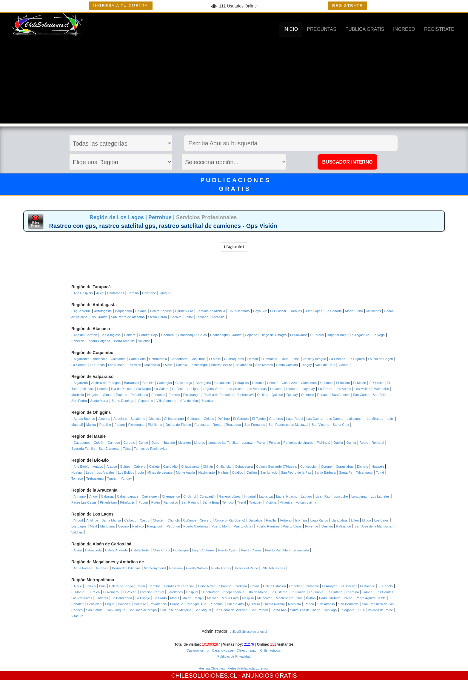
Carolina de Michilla (210, 311)
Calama (141, 311)
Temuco (228, 502)
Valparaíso (145, 400)
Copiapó (251, 335)
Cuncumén (309, 383)
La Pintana (334, 592)
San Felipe (380, 395)
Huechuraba (210, 592)
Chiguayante (190, 466)
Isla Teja (301, 520)
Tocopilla (218, 317)
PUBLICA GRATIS (364, 29)
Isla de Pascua (122, 389)
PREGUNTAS (321, 29)
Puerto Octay (243, 526)
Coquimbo (198, 359)
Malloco (212, 598)
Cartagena (203, 383)
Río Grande (98, 317)
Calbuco (130, 520)
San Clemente (109, 448)
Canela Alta (137, 359)
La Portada (334, 311)
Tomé (380, 472)
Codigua (241, 586)
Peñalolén (94, 604)
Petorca (174, 395)
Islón (295, 359)
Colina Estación (274, 586)
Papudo (121, 395)
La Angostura (359, 335)
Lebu (89, 472)
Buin (102, 586)
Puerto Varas (292, 526)
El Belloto (343, 383)
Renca (309, 604)
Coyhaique (181, 550)
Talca (127, 448)
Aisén (78, 550)
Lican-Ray (322, 496)
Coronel (326, 466)
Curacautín (207, 496)
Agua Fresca (83, 568)
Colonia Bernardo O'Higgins (276, 466)
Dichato (362, 466)
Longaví (247, 442)
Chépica (155, 418)
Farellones (175, 592)
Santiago (330, 610)
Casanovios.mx (198, 650)
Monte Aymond (155, 568)
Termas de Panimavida (150, 448)
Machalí (77, 424)
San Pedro (79, 400)
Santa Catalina (287, 365)
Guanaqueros (234, 359)
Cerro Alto (170, 466)
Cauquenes (82, 442)
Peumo (119, 424)
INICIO (290, 29)
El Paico (94, 592)
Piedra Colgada (98, 341)
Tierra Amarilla (124, 341)
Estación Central (152, 592)
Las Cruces (235, 389)
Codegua (194, 418)
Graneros (276, 418)
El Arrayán (330, 586)
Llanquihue (340, 520)
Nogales (93, 395)
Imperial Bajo (337, 335)
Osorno (123, 526)
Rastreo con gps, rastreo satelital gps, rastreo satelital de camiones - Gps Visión (163, 225)
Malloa (91, 424)
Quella (338, 442)
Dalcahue (255, 520)
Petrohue (173, 526)
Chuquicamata (239, 311)
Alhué (78, 586)
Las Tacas (97, 365)
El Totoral (317, 335)
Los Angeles (106, 472)
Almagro (80, 496)
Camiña (133, 293)
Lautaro (306, 496)
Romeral (378, 442)
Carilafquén (150, 496)
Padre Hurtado (330, 598)
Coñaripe (189, 520)
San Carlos (361, 395)
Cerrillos (154, 586)
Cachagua (164, 383)
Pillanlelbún (108, 502)
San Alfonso (326, 604)
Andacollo (100, 359)
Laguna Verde (213, 389)
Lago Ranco (319, 520)
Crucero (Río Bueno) (230, 520)
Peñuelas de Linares (298, 442)
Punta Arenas (221, 568)
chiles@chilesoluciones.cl (248, 631)
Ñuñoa (310, 598)
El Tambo (259, 418)
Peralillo (105, 424)
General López (230, 496)
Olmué (107, 395)
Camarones (115, 293)
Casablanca (223, 383)
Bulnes (125, 466)
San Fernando (254, 424)
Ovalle (168, 365)
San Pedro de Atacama (128, 317)
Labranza (266, 496)
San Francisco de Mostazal (288, 424)
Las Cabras (315, 418)
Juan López (313, 311)
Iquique (164, 293)
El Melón (359, 383)
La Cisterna (279, 592)
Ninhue (223, 472)
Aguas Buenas (84, 418)
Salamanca (243, 365)
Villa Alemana (166, 400)
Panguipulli (155, 526)
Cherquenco (171, 496)
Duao (155, 442)
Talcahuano (364, 472)
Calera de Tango (121, 586)
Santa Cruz (340, 424)
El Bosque (367, 586)
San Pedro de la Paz (296, 472)
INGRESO (404, 29)
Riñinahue (343, 526)
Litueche (292, 389)
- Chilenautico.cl (269, 650)
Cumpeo (114, 442)
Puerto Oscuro (221, 365)
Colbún (99, 442)
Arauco (112, 466)
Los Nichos (116, 365)
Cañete (154, 466)
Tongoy (306, 365)
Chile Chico (161, 550)
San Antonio (341, 395)
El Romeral (111, 592)
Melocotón (265, 598)
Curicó (143, 442)
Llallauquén (355, 418)
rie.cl (222, 668)
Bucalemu (137, 418)
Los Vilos (134, 365)
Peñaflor (77, 604)
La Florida (298, 592)
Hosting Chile (208, 668)
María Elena (354, 311)
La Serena (79, 365)
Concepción (309, 466)
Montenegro (284, 598)
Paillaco (138, 526)
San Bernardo (348, 604)
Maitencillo (152, 365)
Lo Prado (160, 598)
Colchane (149, 293)
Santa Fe (345, 472)
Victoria (271, 502)
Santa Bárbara (325, 472)
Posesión (176, 568)
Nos (300, 598)
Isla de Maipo (257, 592)
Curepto (129, 442)
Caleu (140, 586)
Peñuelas (158, 395)
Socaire (175, 317)
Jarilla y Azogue (314, 359)
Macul (174, 598)
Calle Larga (183, 383)
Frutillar (271, 520)
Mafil (93, 526)
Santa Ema (211, 502)
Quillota (262, 395)
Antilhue (92, 520)
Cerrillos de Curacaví (179, 586)
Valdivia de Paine (380, 610)
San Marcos (264, 365)
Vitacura (77, 616)
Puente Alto (235, 604)
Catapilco (242, 383)
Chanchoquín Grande (225, 335)
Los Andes (343, 389)
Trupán (112, 478)
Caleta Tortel (140, 550)
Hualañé (169, 442)
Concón (272, 383)
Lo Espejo (143, 598)
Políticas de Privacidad (233, 656)
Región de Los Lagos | (119, 217)
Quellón (327, 526)
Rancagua (201, 424)
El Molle (215, 359)
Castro (144, 520)
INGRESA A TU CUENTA (120, 5)
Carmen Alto (184, 311)
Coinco (209, 418)
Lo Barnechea (122, 598)
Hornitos (296, 311)
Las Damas (335, 418)
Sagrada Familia (83, 448)
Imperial (249, 496)
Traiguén (255, 502)
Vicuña (343, 365)
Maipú (199, 598)
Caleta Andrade (116, 550)
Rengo (217, 424)
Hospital (192, 592)
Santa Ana (279, 610)
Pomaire (140, 604)
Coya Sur (260, 311)
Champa (225, 586)
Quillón (252, 472)
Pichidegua (136, 424)
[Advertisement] (234, 82)
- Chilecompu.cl (245, 650)
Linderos (102, 598)
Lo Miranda (375, 418)
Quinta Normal (274, 604)
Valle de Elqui (325, 365)
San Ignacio (269, 472)
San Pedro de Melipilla (231, 610)
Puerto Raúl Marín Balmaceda (287, 550)
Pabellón (77, 341)
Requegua (233, 424)
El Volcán (129, 592)
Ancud (78, 520)
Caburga (107, 496)
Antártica (102, 568)
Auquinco (120, 418)
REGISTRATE (347, 5)
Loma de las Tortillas (223, 442)
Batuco (90, 586)
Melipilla (248, 598)
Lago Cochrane (203, 550)
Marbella (77, 395)
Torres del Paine (246, 568)
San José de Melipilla (175, 610)
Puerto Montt (221, 526)
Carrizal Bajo (148, 335)
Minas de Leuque (160, 472)
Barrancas (131, 383)
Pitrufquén (127, 502)
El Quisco (377, 383)
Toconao (202, 317)
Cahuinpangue (127, 496)
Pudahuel (217, 604)
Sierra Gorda (157, 317)
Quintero (307, 395)
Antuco (98, 466)
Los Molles (362, 389)
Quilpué (277, 395)
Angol (93, 496)
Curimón (326, 383)
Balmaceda (93, 550)
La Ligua (193, 389)
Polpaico (124, 604)
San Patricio (190, 502)
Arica (100, 293)
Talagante (347, 610)
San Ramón (259, 610)
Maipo (186, 598)
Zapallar (207, 400)
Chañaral (168, 335)
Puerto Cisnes (251, 550)
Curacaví (312, 586)
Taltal (189, 317)
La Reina (352, 592)
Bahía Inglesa (111, 335)
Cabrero (140, 466)
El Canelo (385, 586)
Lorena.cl (262, 668)
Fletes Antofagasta (241, 668)
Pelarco (274, 442)
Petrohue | (162, 217)
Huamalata (269, 359)
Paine (348, 598)
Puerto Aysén (228, 550)
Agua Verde (82, 311)
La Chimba (337, 359)
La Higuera (357, 359)
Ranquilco (170, 502)
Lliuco (366, 520)
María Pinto (230, 598)
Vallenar (144, 341)
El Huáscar (278, 311)
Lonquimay (359, 496)
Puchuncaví (245, 395)
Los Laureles (380, 496)
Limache (276, 389)
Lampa (367, 592)
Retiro (363, 442)
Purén (155, 502)
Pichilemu (155, 424)
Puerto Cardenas (195, 526)
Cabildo (147, 383)
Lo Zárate (325, 389)
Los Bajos (381, 520)
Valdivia (77, 532)
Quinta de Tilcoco (178, 424)
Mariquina (107, 526)
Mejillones (373, 311)
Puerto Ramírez (267, 526)
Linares (199, 442)
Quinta (351, 442)
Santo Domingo (123, 400)
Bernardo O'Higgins (126, 568)
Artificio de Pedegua (106, 383)
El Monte (77, 592)
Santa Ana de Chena (305, 610)
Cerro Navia (206, 586)
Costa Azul (290, 383)
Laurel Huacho (287, 496)
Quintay (292, 395)
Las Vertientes (81, 598)
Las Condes (384, 592)
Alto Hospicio (83, 293)
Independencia (233, 592)
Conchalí (295, 586)
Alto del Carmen (85, 335)
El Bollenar (349, 586)
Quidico (237, 472)
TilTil (361, 610)
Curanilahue (344, 466)
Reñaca (322, 395)
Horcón (252, 359)
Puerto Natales (197, 568)
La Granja (316, 592)
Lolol (390, 418)
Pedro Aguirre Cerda (371, 598)
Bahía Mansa (111, 520)
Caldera (130, 335)
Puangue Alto (196, 604)
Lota (141, 472)
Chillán (208, 466)
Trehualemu (95, 478)
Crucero (205, 520)
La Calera (161, 389)
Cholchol (189, 496)
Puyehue (311, 526)
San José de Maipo (143, 610)
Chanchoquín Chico (192, 335)
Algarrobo (81, 383)
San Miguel (203, 610)
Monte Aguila (185, 472)
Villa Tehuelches (273, 568)
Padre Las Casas (83, 502)
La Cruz (178, 389)
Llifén (355, 520)
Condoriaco (178, 359)
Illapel (285, 359)
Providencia (158, 604)
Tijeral (241, 502)
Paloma (181, 365)
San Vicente (320, 424)
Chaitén (158, 520)
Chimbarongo (174, 418)
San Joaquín (116, 610)
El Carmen (241, 418)
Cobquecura (244, 466)
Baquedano (123, 311)
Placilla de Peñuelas (218, 395)
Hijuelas (87, 389)
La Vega (379, 335)
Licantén (184, 442)
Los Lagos (79, 526)
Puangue (176, 604)
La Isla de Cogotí (380, 359)
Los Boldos (126, 472)
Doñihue (224, 418)
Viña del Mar (189, 400)
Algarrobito (82, 359)
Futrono (286, 520)
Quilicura (253, 604)
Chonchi (174, 520)
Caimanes (118, 359)
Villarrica (286, 502)
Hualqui (76, 472)
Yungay (126, 478)
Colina (255, 586)
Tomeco (77, 478)
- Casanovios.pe (221, 650)
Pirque (110, 604)
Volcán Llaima (306, 502)
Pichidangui (198, 365)
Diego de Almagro (274, 335)
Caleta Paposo (161, 311)
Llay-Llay (308, 389)
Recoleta (294, 604)
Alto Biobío (82, 466)
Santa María (99, 400)
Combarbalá (158, 359)
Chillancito (224, 466)
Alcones (104, 418)
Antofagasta (103, 311)
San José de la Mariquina (372, 526)
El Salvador (298, 335)
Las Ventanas (257, 389)
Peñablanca (139, 395)
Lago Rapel (294, 418)
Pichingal (323, 442)
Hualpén (378, 466)
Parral (261, 442)
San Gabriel (94, 610)
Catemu (258, 383)
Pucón (143, 502)
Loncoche (341, 496)
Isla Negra (143, 389)
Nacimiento (206, 472)
